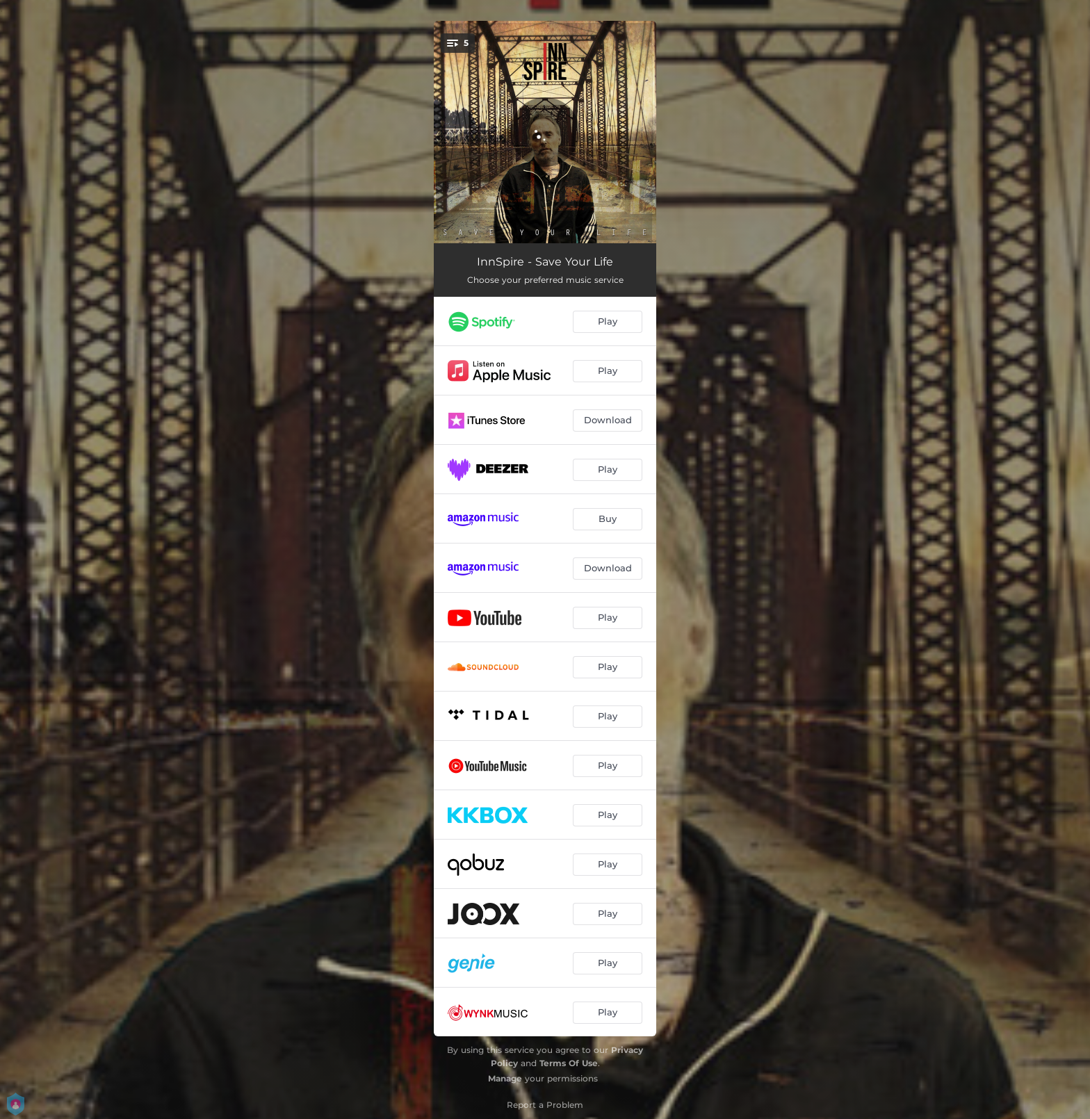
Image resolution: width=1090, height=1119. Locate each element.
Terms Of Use (568, 1063)
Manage (505, 1078)
